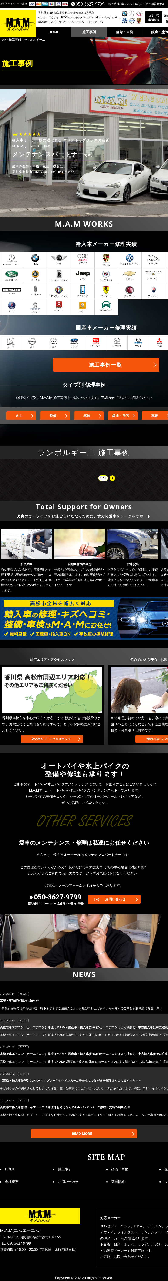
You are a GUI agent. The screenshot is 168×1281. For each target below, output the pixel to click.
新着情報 (118, 1181)
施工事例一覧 (105, 364)
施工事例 (89, 32)
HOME (53, 32)
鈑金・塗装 (120, 415)
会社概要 (12, 1181)
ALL (19, 415)
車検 (86, 415)
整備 (53, 415)
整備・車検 (124, 32)
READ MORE (82, 1133)
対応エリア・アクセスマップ (51, 739)
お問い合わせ (115, 899)
